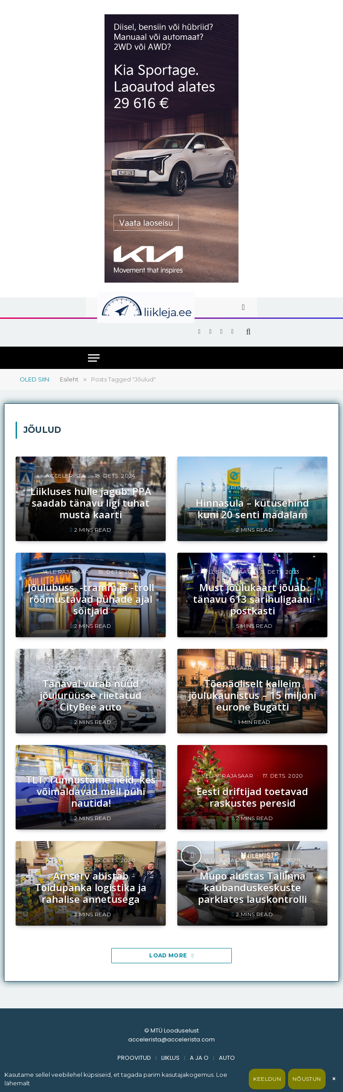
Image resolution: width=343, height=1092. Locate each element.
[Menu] (94, 358)
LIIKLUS (170, 1058)
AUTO (227, 1058)
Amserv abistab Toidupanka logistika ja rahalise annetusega (90, 887)
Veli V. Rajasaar (226, 668)
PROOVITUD (134, 1058)
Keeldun (267, 1078)
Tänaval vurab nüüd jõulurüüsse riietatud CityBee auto (91, 695)
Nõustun (307, 1078)
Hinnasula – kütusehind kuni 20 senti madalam (252, 509)
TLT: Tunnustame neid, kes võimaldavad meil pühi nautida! (91, 791)
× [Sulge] (334, 1079)
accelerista (65, 475)
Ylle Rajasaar (66, 571)
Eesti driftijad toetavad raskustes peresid (252, 797)
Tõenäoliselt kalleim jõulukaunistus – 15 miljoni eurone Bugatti (252, 695)
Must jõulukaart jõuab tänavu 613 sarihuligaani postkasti (252, 599)
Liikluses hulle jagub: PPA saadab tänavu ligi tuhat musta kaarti (90, 503)
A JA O (199, 1058)
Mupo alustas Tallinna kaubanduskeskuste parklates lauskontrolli (252, 887)
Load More (171, 955)
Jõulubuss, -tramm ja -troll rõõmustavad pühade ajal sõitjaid (91, 599)
